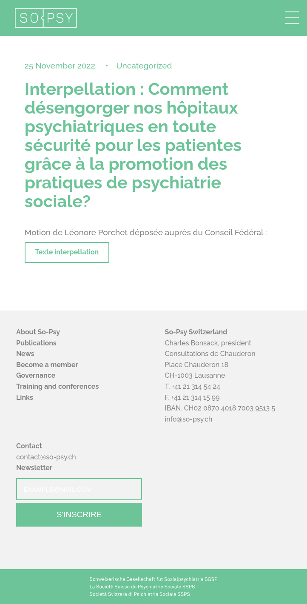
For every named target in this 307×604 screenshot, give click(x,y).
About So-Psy (38, 332)
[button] (292, 17)
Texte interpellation (67, 252)
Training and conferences (57, 386)
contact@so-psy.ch (46, 457)
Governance (35, 375)
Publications (36, 343)
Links (24, 397)
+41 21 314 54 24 (196, 386)
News (25, 354)
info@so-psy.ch (189, 419)
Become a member (47, 365)
